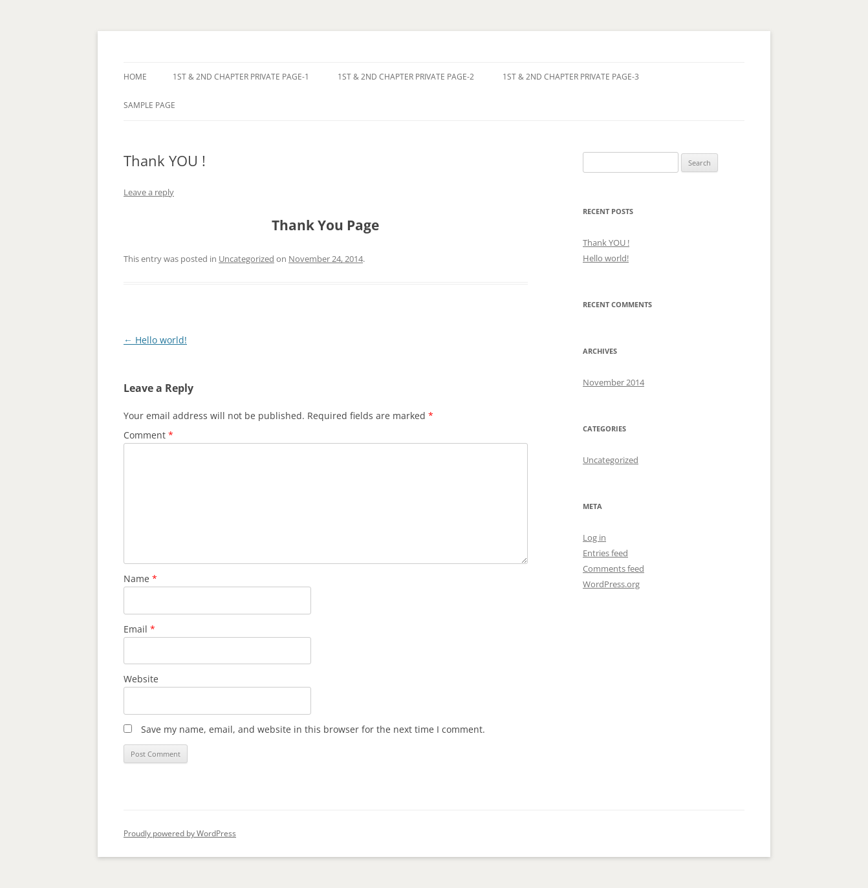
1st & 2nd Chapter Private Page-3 (571, 76)
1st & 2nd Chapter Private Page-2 (406, 76)
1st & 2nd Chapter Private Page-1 (241, 76)
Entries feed (605, 553)
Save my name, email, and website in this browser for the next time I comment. (313, 729)
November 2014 (613, 382)
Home (135, 76)
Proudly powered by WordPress (180, 833)
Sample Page (149, 105)
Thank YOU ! (606, 242)
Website (141, 679)
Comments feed (613, 568)
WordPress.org (611, 584)
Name (140, 578)
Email (139, 629)
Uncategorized (246, 259)
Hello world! (155, 340)
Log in (594, 537)
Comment (148, 435)
